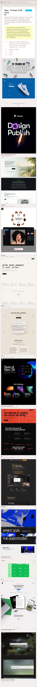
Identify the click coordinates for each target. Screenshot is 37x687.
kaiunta (2, 305)
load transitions (11, 22)
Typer (2, 355)
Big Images (11, 41)
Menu (5, 2)
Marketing (28, 43)
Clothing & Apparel (25, 41)
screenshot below (23, 31)
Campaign (18, 41)
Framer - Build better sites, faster (8, 154)
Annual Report (3, 407)
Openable (3, 506)
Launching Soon (12, 457)
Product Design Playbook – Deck (8, 629)
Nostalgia (11, 45)
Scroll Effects (11, 51)
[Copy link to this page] (10, 13)
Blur (15, 41)
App (1, 206)
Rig (1, 456)
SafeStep (3, 204)
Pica (2, 579)
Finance (9, 558)
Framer (2, 209)
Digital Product (11, 49)
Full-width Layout (12, 43)
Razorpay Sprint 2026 (6, 557)
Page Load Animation (22, 45)
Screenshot (28, 10)
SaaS (11, 558)
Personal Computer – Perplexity (8, 679)
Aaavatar (3, 255)
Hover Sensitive (23, 43)
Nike (6, 14)
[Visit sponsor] (35, 154)
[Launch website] (35, 205)
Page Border (16, 45)
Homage (17, 43)
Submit (18, 104)
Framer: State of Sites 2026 (7, 406)
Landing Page (16, 49)
